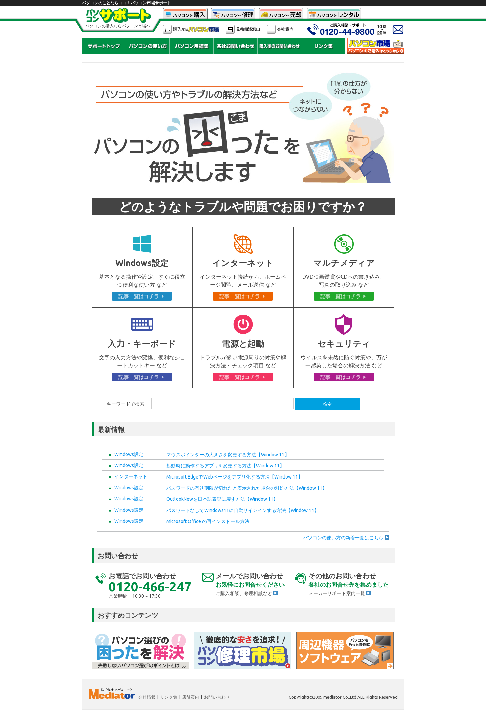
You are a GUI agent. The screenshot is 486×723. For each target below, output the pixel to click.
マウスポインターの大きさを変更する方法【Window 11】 (227, 454)
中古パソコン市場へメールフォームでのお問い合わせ (397, 29)
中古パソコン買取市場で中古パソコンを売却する (281, 13)
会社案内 (285, 29)
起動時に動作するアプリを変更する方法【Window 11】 (225, 465)
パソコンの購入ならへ (117, 26)
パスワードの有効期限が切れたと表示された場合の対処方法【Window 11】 (246, 488)
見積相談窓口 (248, 29)
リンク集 (169, 697)
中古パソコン (185, 13)
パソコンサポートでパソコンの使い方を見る (147, 46)
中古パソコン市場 (375, 46)
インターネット (130, 476)
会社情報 (147, 697)
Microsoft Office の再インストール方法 (207, 521)
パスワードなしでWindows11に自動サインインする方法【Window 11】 (242, 510)
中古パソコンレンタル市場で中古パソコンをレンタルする (334, 13)
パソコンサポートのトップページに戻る (104, 46)
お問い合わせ (217, 697)
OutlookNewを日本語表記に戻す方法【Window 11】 (222, 499)
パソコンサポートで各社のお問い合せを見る (235, 46)
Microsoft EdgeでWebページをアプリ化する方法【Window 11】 (234, 477)
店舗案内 (190, 697)
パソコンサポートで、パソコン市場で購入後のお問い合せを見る (279, 46)
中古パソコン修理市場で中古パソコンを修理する (233, 13)
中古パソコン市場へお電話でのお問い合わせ (340, 29)
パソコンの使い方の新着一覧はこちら (346, 537)
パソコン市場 (191, 29)
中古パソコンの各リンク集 (323, 46)
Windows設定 (128, 454)
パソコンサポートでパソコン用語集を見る (191, 46)
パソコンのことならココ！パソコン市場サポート (126, 3)
